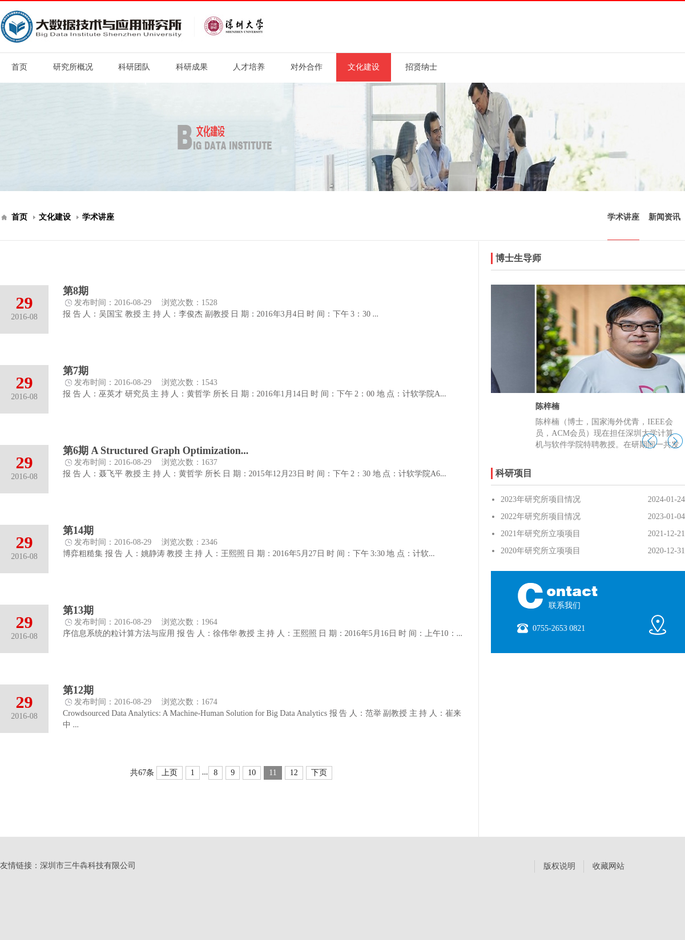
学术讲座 (98, 217)
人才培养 (249, 67)
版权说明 (559, 866)
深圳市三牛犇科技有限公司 (88, 865)
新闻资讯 (664, 217)
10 (252, 772)
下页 (319, 772)
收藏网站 (608, 866)
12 (294, 772)
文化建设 (364, 67)
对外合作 (307, 67)
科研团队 (134, 67)
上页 (170, 772)
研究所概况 (73, 67)
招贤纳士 (421, 67)
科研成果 (192, 67)
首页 (19, 67)
